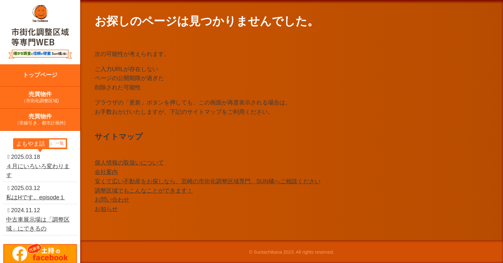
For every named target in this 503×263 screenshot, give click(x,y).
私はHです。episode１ (35, 197)
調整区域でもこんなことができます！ (144, 190)
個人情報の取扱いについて (129, 162)
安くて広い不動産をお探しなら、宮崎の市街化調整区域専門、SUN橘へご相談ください (207, 181)
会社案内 (106, 172)
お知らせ (106, 209)
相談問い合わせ (473, 10)
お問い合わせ (112, 199)
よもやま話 (41, 144)
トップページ (40, 75)
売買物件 (40, 97)
